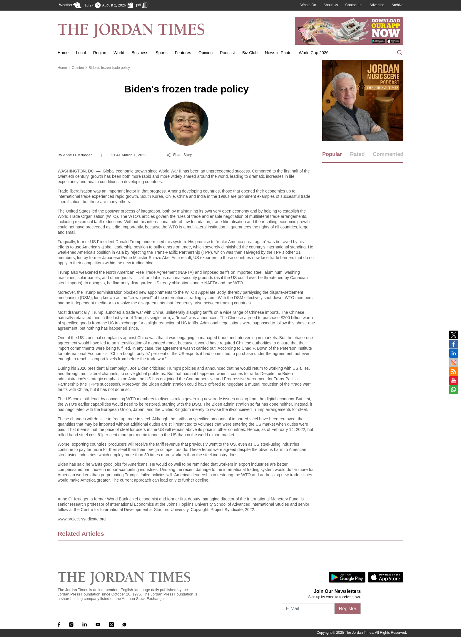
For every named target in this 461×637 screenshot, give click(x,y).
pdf (142, 5)
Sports (161, 52)
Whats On (308, 5)
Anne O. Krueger (75, 155)
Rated (357, 154)
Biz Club (250, 52)
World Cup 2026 (313, 52)
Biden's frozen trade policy (109, 68)
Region (99, 52)
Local (81, 52)
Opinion (205, 52)
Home (63, 52)
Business (140, 52)
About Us (330, 5)
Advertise (377, 5)
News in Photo (278, 52)
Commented (388, 154)
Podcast (227, 52)
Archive (397, 5)
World (118, 52)
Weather (70, 5)
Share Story (179, 155)
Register (347, 608)
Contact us (353, 5)
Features (183, 52)
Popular (332, 154)
